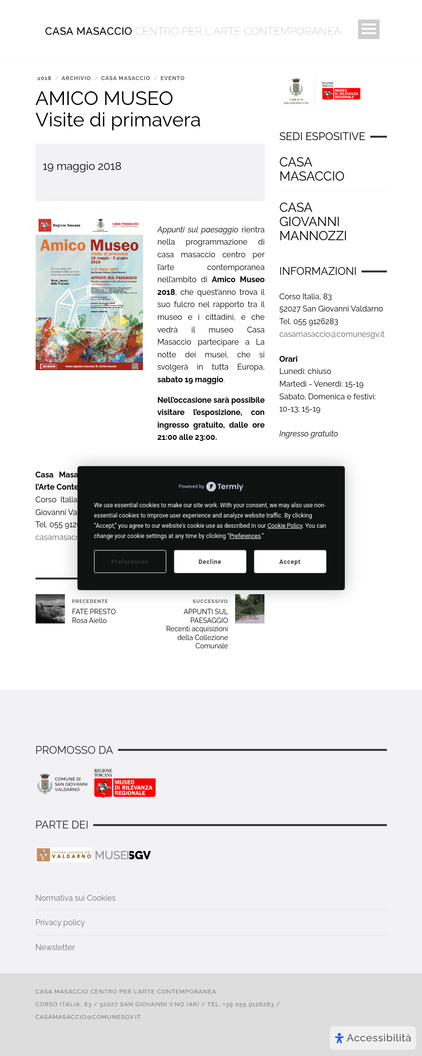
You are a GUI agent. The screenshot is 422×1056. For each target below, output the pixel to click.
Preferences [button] (245, 536)
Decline (210, 561)
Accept (290, 561)
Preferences (130, 561)
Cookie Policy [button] (284, 525)
